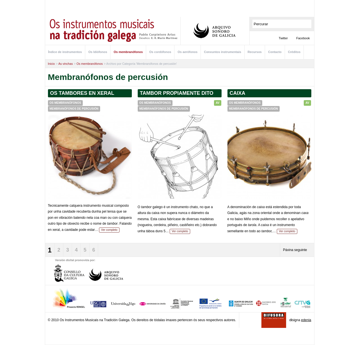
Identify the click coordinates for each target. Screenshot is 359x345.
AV (217, 102)
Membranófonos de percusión (74, 108)
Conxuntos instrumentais (222, 52)
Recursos (255, 52)
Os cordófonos (160, 52)
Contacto (275, 52)
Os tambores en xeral (82, 93)
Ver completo (109, 229)
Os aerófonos (187, 52)
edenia (306, 320)
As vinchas (65, 63)
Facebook (303, 38)
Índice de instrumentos (65, 52)
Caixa (237, 93)
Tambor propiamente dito (176, 93)
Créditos (294, 52)
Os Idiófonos (97, 52)
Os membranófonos (128, 52)
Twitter (283, 38)
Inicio (51, 63)
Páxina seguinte (295, 250)
